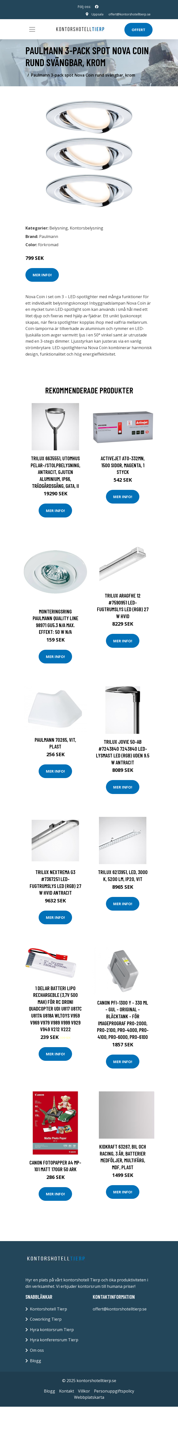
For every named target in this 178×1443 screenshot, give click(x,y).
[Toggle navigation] (32, 29)
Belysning (58, 228)
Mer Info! (42, 274)
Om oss (37, 1350)
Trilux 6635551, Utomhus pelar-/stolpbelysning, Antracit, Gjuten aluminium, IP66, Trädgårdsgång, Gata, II (55, 472)
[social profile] (96, 6)
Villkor (84, 1391)
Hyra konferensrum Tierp (54, 1340)
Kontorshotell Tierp (48, 1309)
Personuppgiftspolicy (114, 1391)
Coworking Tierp (46, 1319)
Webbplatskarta (89, 1397)
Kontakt (66, 1391)
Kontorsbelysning (86, 228)
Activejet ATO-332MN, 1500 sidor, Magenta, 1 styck (123, 465)
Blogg (35, 1360)
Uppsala (93, 14)
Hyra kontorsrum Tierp (52, 1329)
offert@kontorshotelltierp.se (128, 14)
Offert (138, 29)
